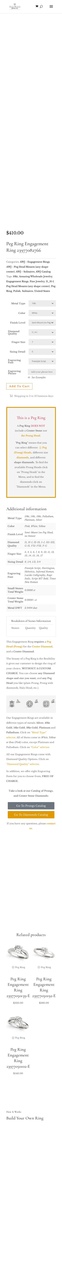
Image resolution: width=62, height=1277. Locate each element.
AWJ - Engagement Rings (35, 261)
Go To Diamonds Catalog (31, 814)
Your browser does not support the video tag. (31, 39)
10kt (15, 276)
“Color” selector (40, 747)
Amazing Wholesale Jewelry (35, 276)
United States (42, 291)
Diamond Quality (14, 332)
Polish (17, 291)
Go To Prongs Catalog (31, 805)
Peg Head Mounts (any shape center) (28, 286)
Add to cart (19, 386)
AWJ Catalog (43, 271)
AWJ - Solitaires (25, 271)
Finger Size (18, 342)
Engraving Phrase (14, 372)
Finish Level (17, 323)
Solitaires (27, 291)
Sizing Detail (17, 352)
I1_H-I (50, 281)
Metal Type (18, 303)
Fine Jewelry (37, 281)
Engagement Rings (17, 281)
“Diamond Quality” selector (22, 764)
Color (21, 313)
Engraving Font (14, 361)
